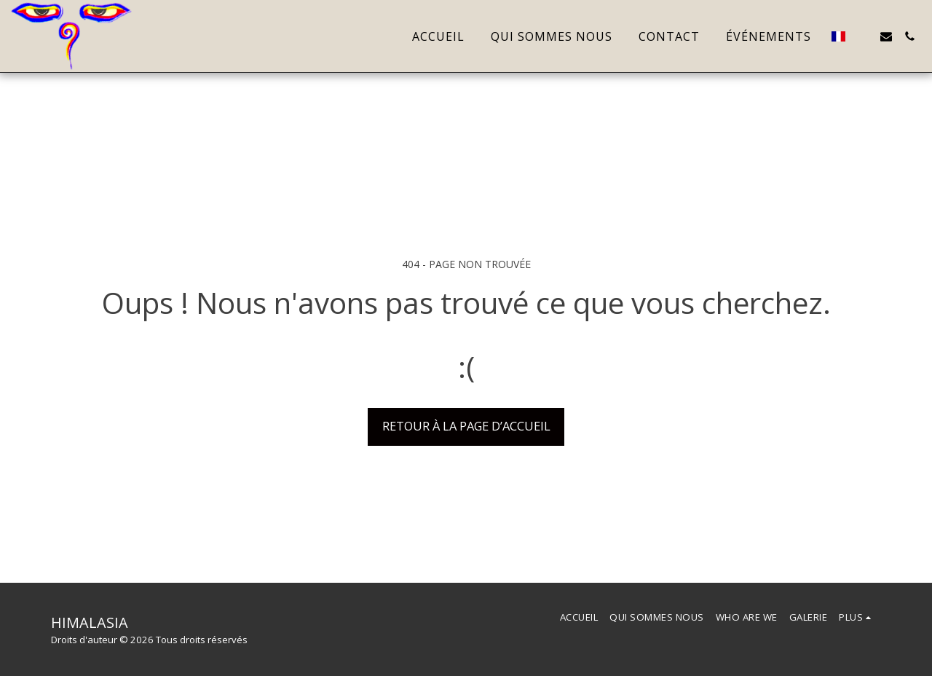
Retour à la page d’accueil (466, 425)
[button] (863, 36)
